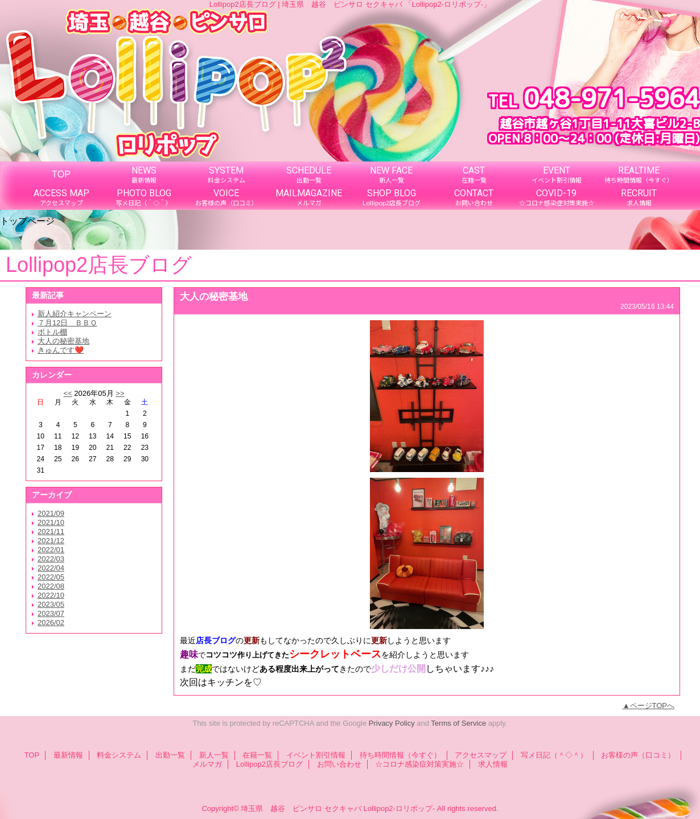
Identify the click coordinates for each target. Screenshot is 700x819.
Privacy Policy (392, 723)
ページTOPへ (652, 705)
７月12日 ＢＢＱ (67, 322)
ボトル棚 (52, 332)
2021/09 (51, 513)
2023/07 (51, 613)
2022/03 (51, 559)
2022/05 (51, 577)
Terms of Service (458, 723)
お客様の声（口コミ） (638, 755)
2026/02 (51, 622)
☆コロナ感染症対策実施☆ (419, 764)
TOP (61, 174)
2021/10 (51, 522)
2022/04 (51, 568)
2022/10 (51, 595)
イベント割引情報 (315, 755)
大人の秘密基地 (63, 341)
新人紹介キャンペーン (75, 313)
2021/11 (51, 531)
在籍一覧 (257, 755)
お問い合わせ (339, 764)
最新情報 (68, 755)
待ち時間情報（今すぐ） (400, 755)
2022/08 (51, 586)
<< (67, 393)
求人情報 (493, 764)
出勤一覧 (170, 755)
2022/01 (51, 549)
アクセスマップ (481, 755)
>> (120, 393)
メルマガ (207, 764)
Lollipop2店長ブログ (269, 764)
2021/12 (51, 540)
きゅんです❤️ (61, 350)
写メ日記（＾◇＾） (554, 755)
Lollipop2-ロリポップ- (399, 808)
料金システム (119, 755)
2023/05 (51, 604)
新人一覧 (214, 755)
